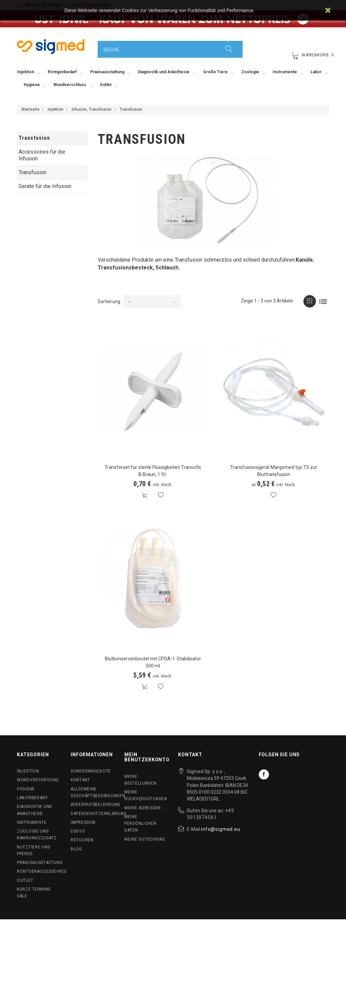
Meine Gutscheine (144, 839)
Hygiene (26, 789)
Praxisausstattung (40, 862)
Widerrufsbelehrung (95, 804)
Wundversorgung (38, 780)
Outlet (25, 880)
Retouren (82, 840)
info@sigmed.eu (220, 829)
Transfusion (32, 172)
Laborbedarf (32, 797)
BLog (76, 849)
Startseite (30, 109)
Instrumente (32, 822)
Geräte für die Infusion (45, 186)
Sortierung (109, 301)
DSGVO (78, 831)
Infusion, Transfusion (92, 109)
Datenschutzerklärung (98, 813)
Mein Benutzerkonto (147, 757)
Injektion (56, 109)
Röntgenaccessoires (42, 871)
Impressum (83, 822)
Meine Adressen (142, 808)
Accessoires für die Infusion (42, 155)
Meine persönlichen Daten (140, 823)
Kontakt (80, 780)
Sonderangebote (91, 771)
